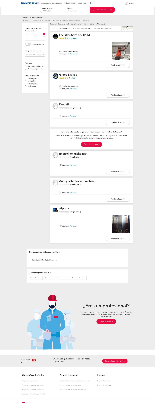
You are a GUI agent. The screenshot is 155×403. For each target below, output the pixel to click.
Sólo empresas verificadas (32, 80)
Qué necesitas (47, 8)
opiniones (73, 38)
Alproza (64, 208)
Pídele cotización (118, 65)
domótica (35, 278)
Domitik (64, 104)
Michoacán (55, 20)
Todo (44, 36)
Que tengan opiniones (35, 66)
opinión (72, 78)
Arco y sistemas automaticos (77, 181)
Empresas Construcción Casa (32, 385)
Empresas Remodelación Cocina (34, 394)
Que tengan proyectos (35, 69)
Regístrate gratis (106, 321)
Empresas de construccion (41, 20)
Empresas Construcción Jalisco (71, 385)
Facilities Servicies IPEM (74, 35)
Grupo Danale (68, 74)
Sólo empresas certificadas (32, 85)
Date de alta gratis (91, 144)
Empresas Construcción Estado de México (75, 381)
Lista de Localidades (104, 385)
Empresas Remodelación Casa (33, 390)
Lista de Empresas (103, 381)
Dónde (69, 8)
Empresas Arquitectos (30, 381)
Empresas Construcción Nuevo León (73, 390)
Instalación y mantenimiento (71, 20)
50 (35, 36)
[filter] (35, 34)
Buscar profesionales (102, 10)
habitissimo (25, 20)
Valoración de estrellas (81, 28)
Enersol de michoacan (73, 154)
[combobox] (52, 10)
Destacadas (63, 28)
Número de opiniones (102, 28)
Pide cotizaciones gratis (114, 361)
